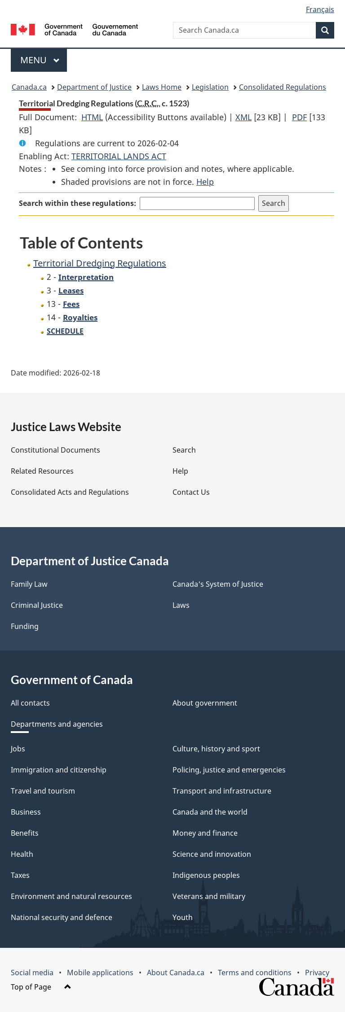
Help (205, 181)
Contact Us (191, 492)
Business (26, 812)
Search (184, 450)
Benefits (25, 833)
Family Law (29, 584)
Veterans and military (208, 896)
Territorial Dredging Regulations (99, 263)
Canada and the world (210, 812)
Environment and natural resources (71, 896)
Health (22, 854)
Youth (182, 917)
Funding (25, 626)
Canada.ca (29, 87)
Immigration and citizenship (58, 770)
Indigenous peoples (206, 875)
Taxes (20, 875)
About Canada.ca (175, 972)
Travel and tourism (43, 791)
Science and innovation (211, 854)
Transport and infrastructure (221, 791)
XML (243, 117)
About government (204, 703)
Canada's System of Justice (217, 584)
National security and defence (61, 917)
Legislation (210, 87)
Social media (32, 972)
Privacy (317, 972)
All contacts (30, 703)
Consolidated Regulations (282, 87)
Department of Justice (94, 87)
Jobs (18, 749)
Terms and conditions (255, 972)
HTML (92, 117)
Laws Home (161, 87)
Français (320, 9)
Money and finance (205, 833)
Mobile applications (100, 972)
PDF (299, 117)
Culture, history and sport (216, 749)
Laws (181, 605)
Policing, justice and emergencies (229, 770)
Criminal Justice (37, 605)
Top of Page (41, 987)
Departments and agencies (57, 724)
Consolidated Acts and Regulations (70, 492)
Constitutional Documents (55, 450)
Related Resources (42, 471)
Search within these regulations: (77, 203)
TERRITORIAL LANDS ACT (118, 156)
